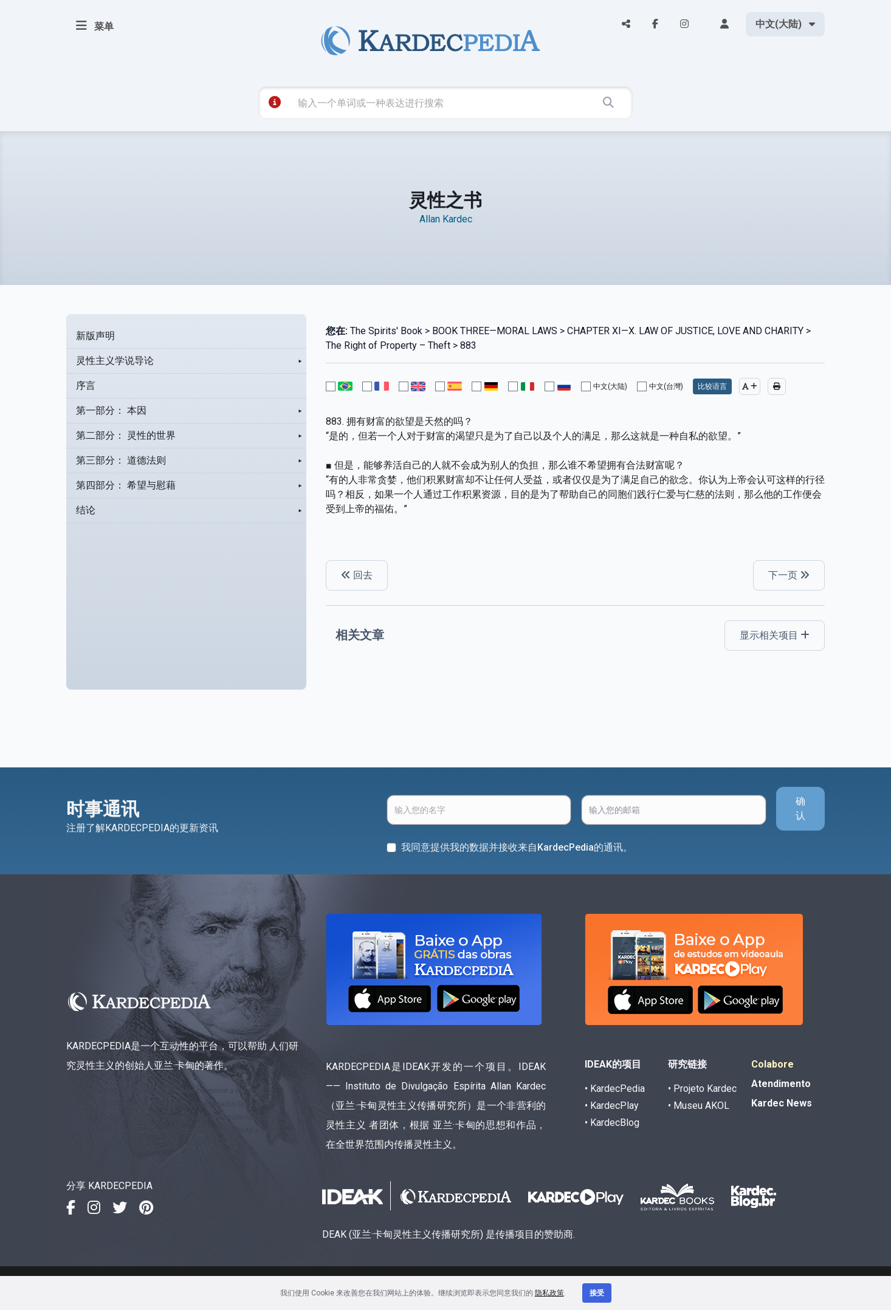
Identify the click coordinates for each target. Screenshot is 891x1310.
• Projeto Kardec (702, 1088)
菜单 (95, 25)
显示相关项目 (775, 635)
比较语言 (712, 386)
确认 (800, 808)
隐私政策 (549, 1293)
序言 (85, 385)
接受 (597, 1293)
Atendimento (781, 1083)
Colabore (772, 1064)
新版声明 (95, 335)
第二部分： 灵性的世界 (126, 435)
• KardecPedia (615, 1088)
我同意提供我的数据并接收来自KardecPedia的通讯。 (517, 847)
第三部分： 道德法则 (121, 460)
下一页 (789, 575)
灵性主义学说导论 (115, 360)
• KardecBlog (612, 1122)
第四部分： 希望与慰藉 (126, 485)
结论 (85, 510)
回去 (357, 575)
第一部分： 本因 (111, 410)
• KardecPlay (612, 1105)
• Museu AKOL (698, 1105)
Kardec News (781, 1103)
